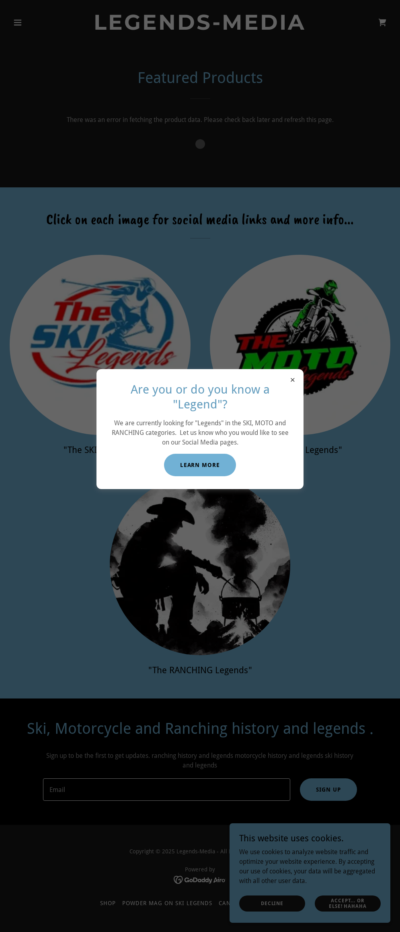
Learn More (200, 465)
